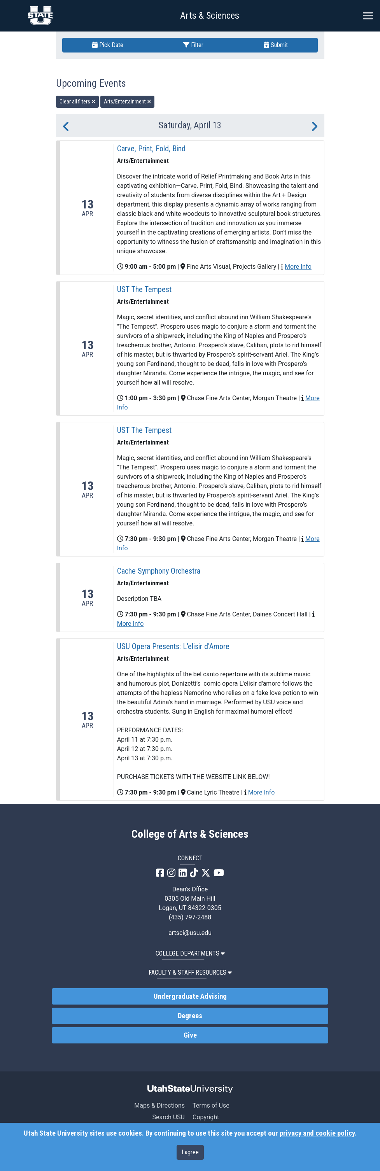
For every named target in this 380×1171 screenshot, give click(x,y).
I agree (190, 1152)
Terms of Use (211, 1105)
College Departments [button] (190, 953)
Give (190, 1035)
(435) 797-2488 (190, 917)
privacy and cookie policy (317, 1133)
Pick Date (107, 45)
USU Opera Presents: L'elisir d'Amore (173, 646)
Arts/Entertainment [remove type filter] (127, 101)
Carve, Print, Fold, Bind (151, 148)
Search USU (168, 1117)
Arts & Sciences (209, 15)
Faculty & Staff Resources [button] (190, 972)
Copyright (206, 1117)
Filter (193, 45)
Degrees (190, 1016)
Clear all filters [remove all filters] (78, 101)
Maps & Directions (159, 1105)
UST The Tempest (144, 289)
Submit (276, 45)
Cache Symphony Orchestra (158, 571)
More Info (298, 266)
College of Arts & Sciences (190, 834)
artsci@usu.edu (190, 932)
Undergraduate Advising (190, 996)
